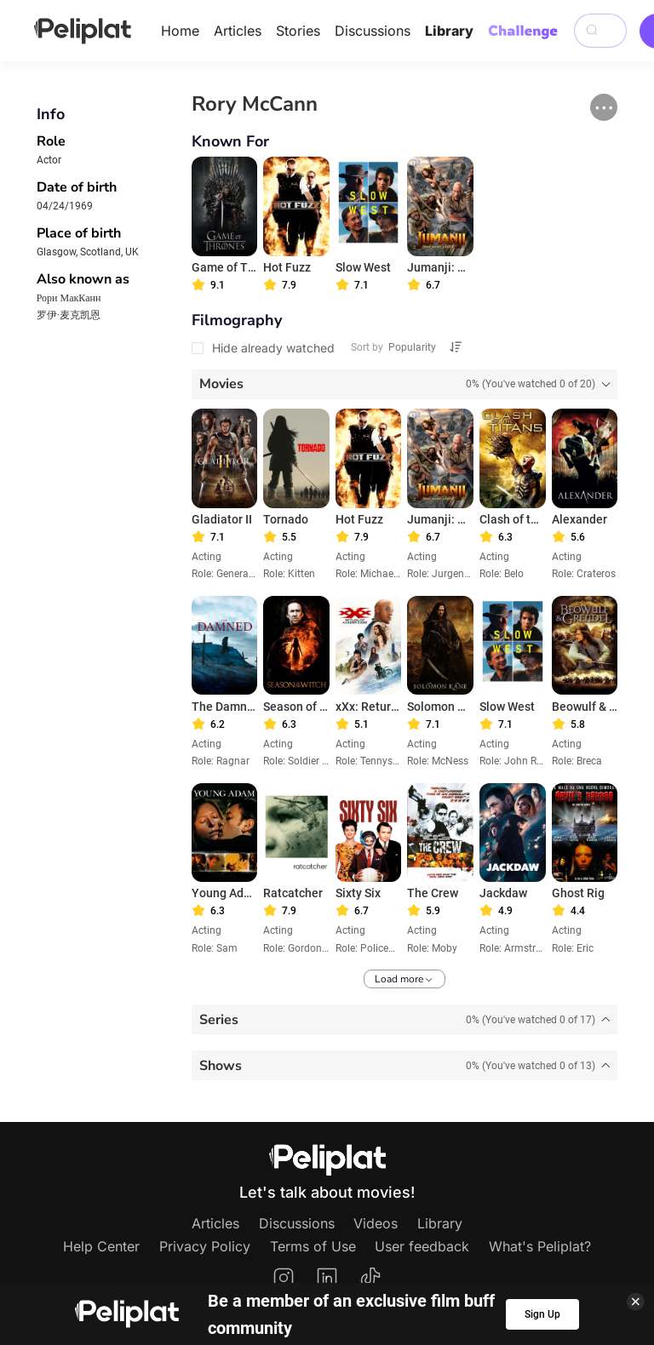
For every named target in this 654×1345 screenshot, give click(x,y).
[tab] (405, 384)
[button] (603, 107)
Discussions (372, 30)
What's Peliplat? (540, 1246)
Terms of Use (313, 1246)
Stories (298, 30)
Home (180, 30)
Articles (237, 30)
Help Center (101, 1246)
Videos (375, 1223)
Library (449, 30)
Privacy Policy (204, 1246)
